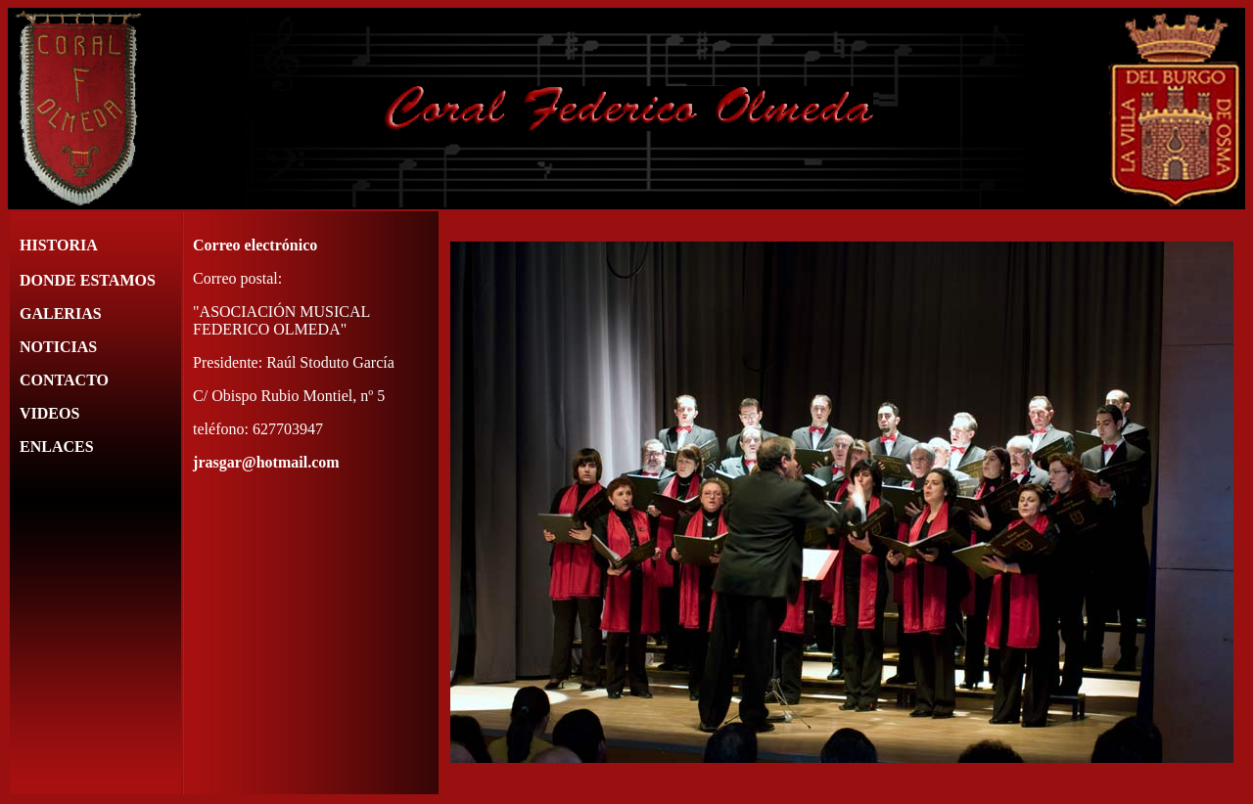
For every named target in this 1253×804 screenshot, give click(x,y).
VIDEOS (49, 413)
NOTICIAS (58, 346)
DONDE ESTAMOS (88, 280)
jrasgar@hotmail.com (266, 462)
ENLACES (57, 446)
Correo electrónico (255, 245)
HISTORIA (59, 245)
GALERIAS (61, 313)
